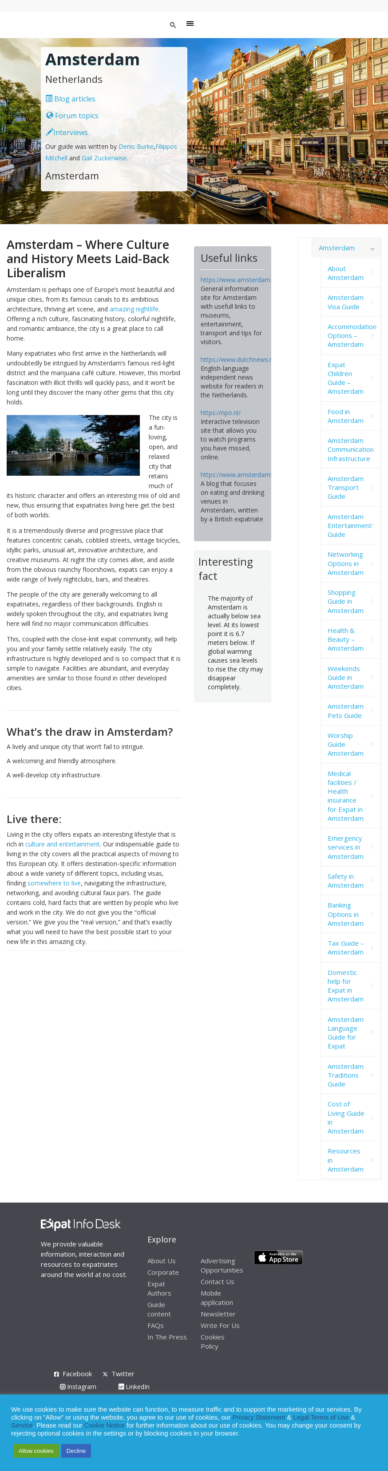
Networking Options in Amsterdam (346, 563)
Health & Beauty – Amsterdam (346, 639)
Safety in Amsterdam (346, 880)
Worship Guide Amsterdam (346, 744)
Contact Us (217, 1281)
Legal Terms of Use (321, 1417)
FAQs (155, 1325)
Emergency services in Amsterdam (346, 847)
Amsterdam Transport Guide (346, 487)
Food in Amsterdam (346, 416)
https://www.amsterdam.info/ (243, 280)
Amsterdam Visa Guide (346, 302)
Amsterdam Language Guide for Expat (346, 1033)
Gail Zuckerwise (104, 158)
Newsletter (218, 1313)
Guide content (159, 1309)
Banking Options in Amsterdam (346, 914)
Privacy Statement (258, 1417)
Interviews (67, 132)
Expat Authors (159, 1288)
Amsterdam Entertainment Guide (350, 525)
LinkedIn (134, 1386)
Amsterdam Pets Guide (346, 710)
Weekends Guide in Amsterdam (346, 677)
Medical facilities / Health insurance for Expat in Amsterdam (346, 796)
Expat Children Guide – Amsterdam (346, 378)
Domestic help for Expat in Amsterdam (346, 986)
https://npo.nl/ (221, 412)
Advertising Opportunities (222, 1265)
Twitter (123, 1373)
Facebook (77, 1373)
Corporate (163, 1272)
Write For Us (220, 1325)
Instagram (78, 1386)
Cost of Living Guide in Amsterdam (346, 1117)
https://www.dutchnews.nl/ (239, 359)
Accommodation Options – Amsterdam (352, 335)
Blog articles (70, 99)
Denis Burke (136, 146)
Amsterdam (337, 247)
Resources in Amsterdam (346, 1159)
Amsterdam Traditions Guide (346, 1075)
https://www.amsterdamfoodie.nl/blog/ (256, 474)
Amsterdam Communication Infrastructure (351, 449)
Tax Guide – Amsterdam (346, 947)
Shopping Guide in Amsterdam (346, 601)
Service (22, 1425)
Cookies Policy (213, 1341)
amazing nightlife (134, 309)
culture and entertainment (62, 844)
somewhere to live (54, 883)
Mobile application (217, 1298)
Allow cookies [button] (36, 1451)
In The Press (167, 1336)
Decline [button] (76, 1451)
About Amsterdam (346, 273)
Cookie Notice (104, 1425)
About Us (161, 1260)
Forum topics (72, 115)
